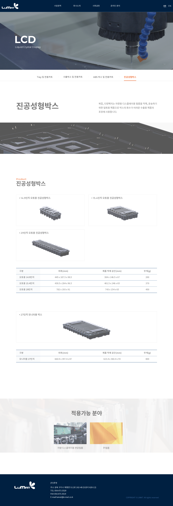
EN (169, 6)
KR (165, 6)
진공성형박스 (130, 77)
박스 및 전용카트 (103, 77)
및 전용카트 (45, 77)
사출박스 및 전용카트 (73, 77)
